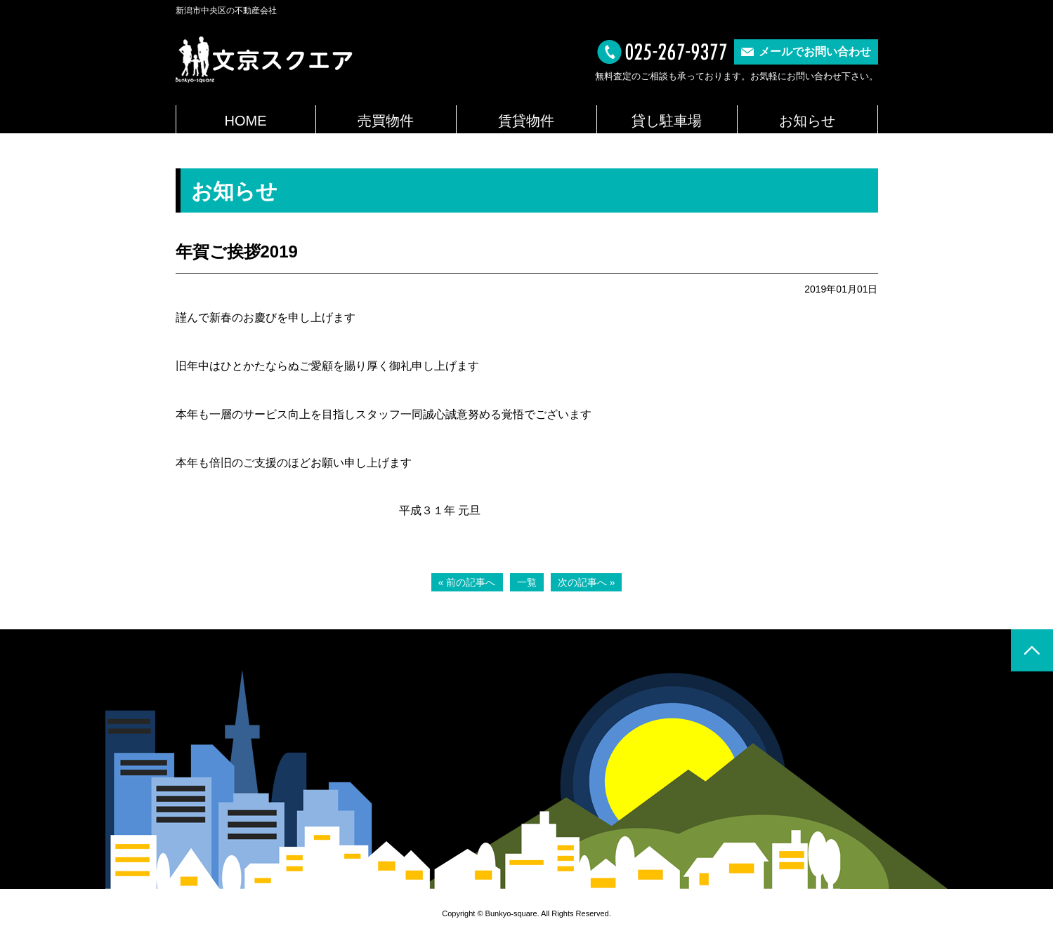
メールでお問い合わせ (815, 52)
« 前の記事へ (467, 582)
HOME (246, 120)
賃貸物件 (526, 120)
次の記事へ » (586, 582)
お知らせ (807, 120)
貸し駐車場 (667, 120)
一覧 (527, 582)
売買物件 (386, 120)
